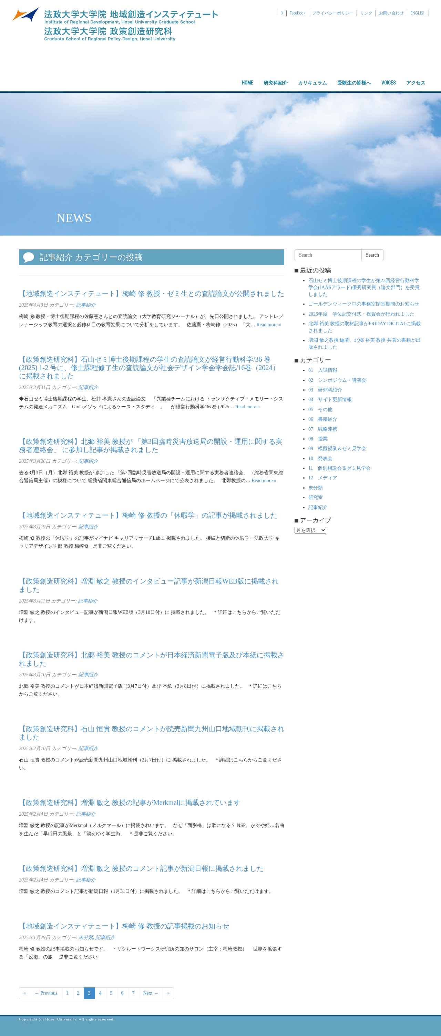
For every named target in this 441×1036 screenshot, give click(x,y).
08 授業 (318, 438)
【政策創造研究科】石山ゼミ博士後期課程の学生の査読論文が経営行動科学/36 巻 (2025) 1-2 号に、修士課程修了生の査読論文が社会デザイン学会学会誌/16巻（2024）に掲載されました (149, 368)
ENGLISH (417, 13)
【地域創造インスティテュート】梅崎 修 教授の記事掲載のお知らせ (124, 926)
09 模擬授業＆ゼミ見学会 (337, 448)
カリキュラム (312, 77)
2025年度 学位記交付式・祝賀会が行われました (361, 314)
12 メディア (322, 477)
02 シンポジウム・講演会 (337, 380)
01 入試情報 (322, 370)
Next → (151, 993)
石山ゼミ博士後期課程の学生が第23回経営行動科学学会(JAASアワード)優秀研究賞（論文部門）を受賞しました (364, 287)
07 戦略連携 (322, 429)
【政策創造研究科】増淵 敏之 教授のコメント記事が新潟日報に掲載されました (141, 868)
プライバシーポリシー (332, 13)
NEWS (74, 218)
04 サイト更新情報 (330, 399)
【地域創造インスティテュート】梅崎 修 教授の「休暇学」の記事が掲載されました (148, 515)
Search (372, 255)
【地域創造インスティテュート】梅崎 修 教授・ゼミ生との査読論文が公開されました (151, 293)
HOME (247, 77)
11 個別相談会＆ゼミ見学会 (339, 468)
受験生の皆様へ (354, 77)
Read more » (269, 324)
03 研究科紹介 (325, 389)
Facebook (298, 13)
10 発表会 (320, 458)
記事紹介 (85, 305)
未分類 (86, 937)
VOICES (388, 77)
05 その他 (320, 409)
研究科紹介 (276, 77)
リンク (366, 13)
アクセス (415, 77)
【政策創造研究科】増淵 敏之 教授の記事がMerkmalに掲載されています (129, 802)
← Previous (46, 993)
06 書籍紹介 (322, 419)
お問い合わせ (391, 13)
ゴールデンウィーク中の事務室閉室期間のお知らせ (363, 304)
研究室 (315, 497)
